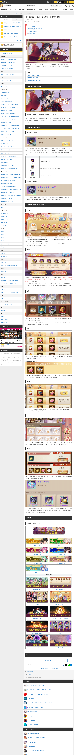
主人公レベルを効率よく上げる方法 (61, 612)
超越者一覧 (6, 29)
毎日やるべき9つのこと (61, 583)
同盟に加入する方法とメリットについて (9, 153)
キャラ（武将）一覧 (37, 551)
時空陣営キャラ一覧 (5, 244)
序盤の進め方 (22, 9)
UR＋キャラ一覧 (4, 213)
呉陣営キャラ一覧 (4, 237)
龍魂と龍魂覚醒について (6, 162)
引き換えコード (53, 9)
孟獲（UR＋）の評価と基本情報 (11, 33)
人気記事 (6, 19)
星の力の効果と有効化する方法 (7, 165)
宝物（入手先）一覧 (61, 551)
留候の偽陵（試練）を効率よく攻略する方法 (10, 174)
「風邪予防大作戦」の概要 (33, 75)
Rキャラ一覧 (3, 225)
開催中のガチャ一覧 (37, 612)
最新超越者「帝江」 (32, 33)
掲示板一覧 (37, 569)
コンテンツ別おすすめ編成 (6, 110)
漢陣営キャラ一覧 (4, 247)
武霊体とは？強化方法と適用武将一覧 (9, 168)
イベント (29, 674)
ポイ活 (49, 2)
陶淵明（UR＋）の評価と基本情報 (8, 59)
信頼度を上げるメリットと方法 (7, 131)
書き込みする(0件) (49, 660)
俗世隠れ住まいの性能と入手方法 (8, 62)
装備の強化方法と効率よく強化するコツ (9, 280)
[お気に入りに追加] (54, 6)
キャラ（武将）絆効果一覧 (6, 304)
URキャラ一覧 (4, 216)
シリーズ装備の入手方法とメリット (8, 283)
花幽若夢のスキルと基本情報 (7, 68)
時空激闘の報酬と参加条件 (6, 183)
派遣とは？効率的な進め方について (8, 140)
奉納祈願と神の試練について (7, 143)
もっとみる (19, 40)
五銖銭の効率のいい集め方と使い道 (8, 156)
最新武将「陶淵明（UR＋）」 (34, 29)
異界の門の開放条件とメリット (7, 201)
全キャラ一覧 (4, 207)
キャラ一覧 (39, 9)
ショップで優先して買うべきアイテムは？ (10, 128)
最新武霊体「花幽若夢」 (32, 31)
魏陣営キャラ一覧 (4, 231)
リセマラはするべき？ (37, 598)
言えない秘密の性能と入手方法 (10, 36)
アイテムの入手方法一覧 (6, 134)
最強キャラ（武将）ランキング (7, 74)
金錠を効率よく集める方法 (6, 159)
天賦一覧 (3, 298)
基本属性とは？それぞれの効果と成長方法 (10, 125)
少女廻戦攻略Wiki (29, 671)
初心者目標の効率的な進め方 (7, 101)
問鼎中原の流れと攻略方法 (6, 198)
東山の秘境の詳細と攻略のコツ (7, 192)
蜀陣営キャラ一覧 (4, 234)
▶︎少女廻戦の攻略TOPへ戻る (7, 53)
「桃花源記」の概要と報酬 (6, 65)
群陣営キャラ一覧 (4, 241)
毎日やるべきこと (31, 9)
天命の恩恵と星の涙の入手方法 (7, 147)
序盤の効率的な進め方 (37, 583)
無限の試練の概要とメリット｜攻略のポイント (11, 177)
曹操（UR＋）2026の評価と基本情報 (12, 23)
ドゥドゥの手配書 (63, 9)
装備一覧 (61, 627)
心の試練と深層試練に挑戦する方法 (8, 186)
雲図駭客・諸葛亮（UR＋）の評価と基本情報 (13, 26)
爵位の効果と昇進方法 (5, 150)
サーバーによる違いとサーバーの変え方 (9, 104)
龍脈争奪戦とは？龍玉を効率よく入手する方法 (11, 195)
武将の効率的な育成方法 (37, 627)
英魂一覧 (37, 641)
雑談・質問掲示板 (4, 319)
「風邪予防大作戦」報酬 (32, 78)
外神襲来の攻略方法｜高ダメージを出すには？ (11, 189)
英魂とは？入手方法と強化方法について (9, 292)
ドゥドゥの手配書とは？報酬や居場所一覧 (10, 116)
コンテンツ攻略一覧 (61, 560)
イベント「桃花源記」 (32, 26)
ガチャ (46, 9)
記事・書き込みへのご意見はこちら (49, 668)
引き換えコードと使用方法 (61, 598)
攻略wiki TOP (4, 9)
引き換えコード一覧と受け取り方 (8, 113)
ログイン (70, 2)
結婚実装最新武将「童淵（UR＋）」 (35, 28)
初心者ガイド (61, 542)
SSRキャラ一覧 (4, 219)
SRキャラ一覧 (4, 222)
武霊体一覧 (3, 262)
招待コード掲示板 (4, 322)
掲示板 (71, 9)
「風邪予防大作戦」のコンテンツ (34, 80)
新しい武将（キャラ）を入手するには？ (9, 107)
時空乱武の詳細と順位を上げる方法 (8, 180)
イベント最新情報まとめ (37, 560)
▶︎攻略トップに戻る (49, 532)
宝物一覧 (3, 253)
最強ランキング (13, 9)
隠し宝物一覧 (61, 641)
